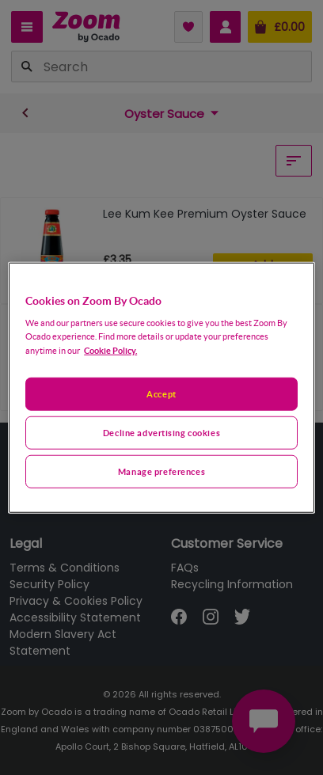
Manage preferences (161, 471)
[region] (161, 387)
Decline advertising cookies (161, 432)
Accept (161, 394)
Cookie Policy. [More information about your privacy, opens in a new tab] (110, 350)
